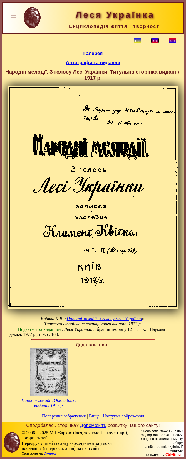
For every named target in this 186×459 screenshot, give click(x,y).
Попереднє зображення (64, 416)
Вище (94, 416)
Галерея (93, 53)
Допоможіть (93, 425)
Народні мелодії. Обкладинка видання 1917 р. (48, 403)
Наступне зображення (123, 416)
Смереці (50, 453)
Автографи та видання (93, 62)
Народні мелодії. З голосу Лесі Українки (104, 318)
